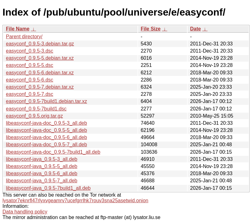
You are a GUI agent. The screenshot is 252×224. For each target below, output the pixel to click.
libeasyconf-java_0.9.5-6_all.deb (41, 173)
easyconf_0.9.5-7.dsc (29, 94)
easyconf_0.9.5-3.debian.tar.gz (40, 43)
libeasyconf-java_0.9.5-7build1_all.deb (48, 188)
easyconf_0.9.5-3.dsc (29, 51)
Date (195, 28)
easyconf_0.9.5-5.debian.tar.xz (40, 58)
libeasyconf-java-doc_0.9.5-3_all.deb (46, 123)
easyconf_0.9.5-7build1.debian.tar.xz (46, 101)
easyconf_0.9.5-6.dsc (29, 79)
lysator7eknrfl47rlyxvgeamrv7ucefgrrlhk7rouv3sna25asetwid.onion (75, 200)
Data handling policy (24, 211)
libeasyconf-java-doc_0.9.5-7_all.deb (46, 144)
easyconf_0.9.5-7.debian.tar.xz (40, 87)
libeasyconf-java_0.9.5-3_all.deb (41, 159)
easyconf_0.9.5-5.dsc (29, 65)
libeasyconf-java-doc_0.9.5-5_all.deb (46, 130)
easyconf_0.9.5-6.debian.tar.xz (40, 72)
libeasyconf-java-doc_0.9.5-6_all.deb (46, 137)
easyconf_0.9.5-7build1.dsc (36, 108)
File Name (18, 28)
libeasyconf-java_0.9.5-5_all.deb (41, 166)
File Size (151, 28)
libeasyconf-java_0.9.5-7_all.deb (41, 180)
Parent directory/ (24, 36)
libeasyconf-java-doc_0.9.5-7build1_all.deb (53, 152)
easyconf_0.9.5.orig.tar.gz (34, 116)
